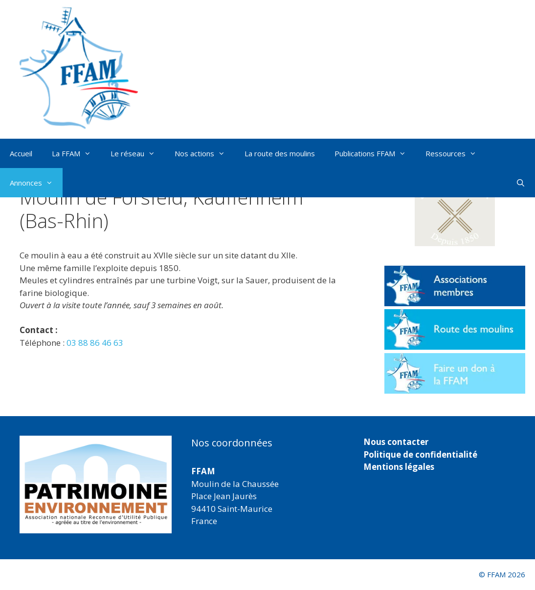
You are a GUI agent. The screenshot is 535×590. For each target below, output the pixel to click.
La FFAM (76, 153)
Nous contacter (395, 441)
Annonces (36, 182)
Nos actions (205, 153)
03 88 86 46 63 (95, 342)
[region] (96, 484)
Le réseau (138, 153)
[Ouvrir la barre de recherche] (520, 182)
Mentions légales (398, 466)
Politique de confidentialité (420, 454)
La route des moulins (280, 153)
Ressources (455, 153)
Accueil (21, 153)
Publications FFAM (375, 153)
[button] (454, 211)
